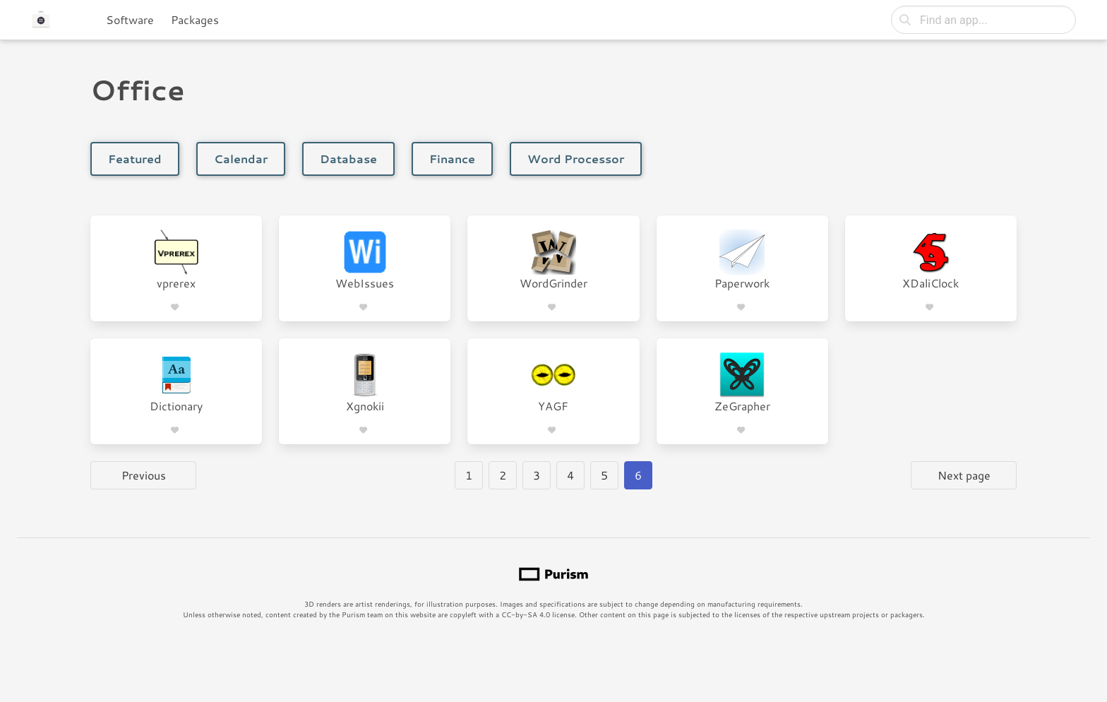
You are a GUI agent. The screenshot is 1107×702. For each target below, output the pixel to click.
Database (348, 158)
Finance (452, 158)
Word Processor (575, 158)
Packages (195, 19)
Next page (964, 475)
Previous (143, 475)
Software (130, 19)
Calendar (241, 158)
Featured (135, 158)
